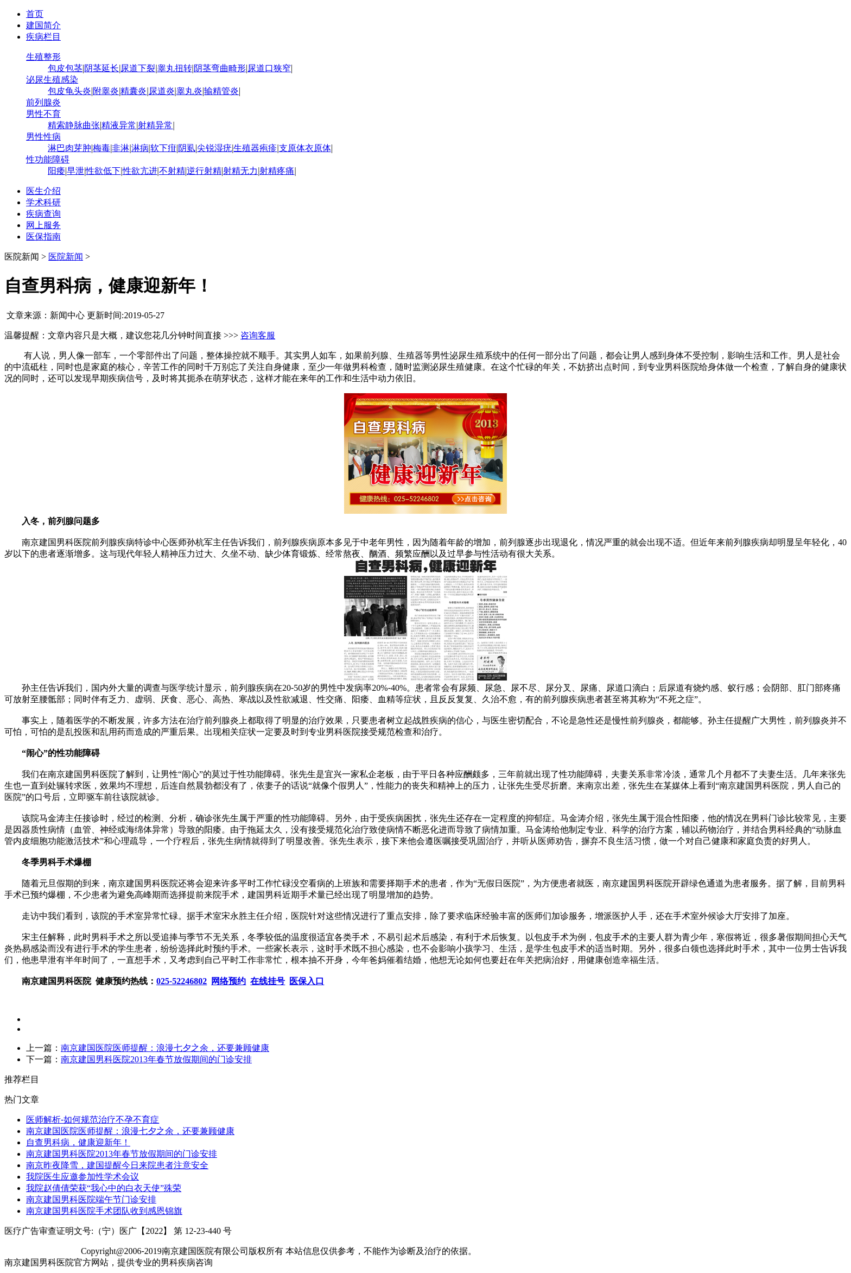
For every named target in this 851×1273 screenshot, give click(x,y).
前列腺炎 (43, 102)
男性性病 (43, 136)
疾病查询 (43, 213)
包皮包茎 (65, 68)
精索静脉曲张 (74, 125)
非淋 (120, 148)
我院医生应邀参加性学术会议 (82, 1176)
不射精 (172, 170)
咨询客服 (257, 335)
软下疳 (163, 148)
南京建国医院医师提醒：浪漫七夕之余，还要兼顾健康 (165, 1048)
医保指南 (43, 236)
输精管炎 (221, 91)
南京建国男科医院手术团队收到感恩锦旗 (104, 1210)
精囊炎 (133, 91)
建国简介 (43, 25)
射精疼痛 (276, 170)
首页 (34, 13)
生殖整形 (43, 56)
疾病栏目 (43, 36)
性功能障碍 (47, 159)
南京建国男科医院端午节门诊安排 (91, 1199)
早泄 (75, 170)
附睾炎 (106, 91)
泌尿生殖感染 (52, 79)
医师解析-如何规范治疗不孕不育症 (92, 1119)
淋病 (140, 148)
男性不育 (43, 113)
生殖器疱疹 (255, 148)
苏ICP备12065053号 (41, 1251)
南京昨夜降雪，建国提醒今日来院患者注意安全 (117, 1165)
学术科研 (43, 202)
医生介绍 (43, 191)
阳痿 (56, 170)
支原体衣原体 (305, 148)
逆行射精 (204, 170)
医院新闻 (65, 256)
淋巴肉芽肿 (69, 148)
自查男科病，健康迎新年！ (78, 1142)
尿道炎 (162, 91)
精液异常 (118, 125)
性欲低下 (103, 170)
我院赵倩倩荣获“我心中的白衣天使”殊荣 (103, 1188)
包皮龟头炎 (69, 91)
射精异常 (155, 125)
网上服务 (43, 225)
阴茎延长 (101, 68)
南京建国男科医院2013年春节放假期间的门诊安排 (156, 1059)
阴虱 (186, 148)
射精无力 (240, 170)
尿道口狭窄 (269, 68)
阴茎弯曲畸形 (220, 68)
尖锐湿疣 (214, 148)
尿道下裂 (137, 68)
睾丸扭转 (174, 68)
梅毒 (101, 148)
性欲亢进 (140, 170)
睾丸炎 (189, 91)
